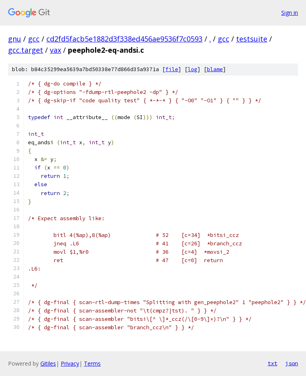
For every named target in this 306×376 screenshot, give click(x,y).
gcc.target (25, 50)
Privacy (70, 363)
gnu (14, 39)
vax (55, 50)
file (171, 69)
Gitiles (48, 363)
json (291, 363)
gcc (34, 39)
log (192, 69)
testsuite (251, 39)
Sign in (289, 12)
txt (272, 363)
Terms (92, 363)
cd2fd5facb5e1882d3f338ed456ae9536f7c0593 (124, 39)
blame (215, 69)
